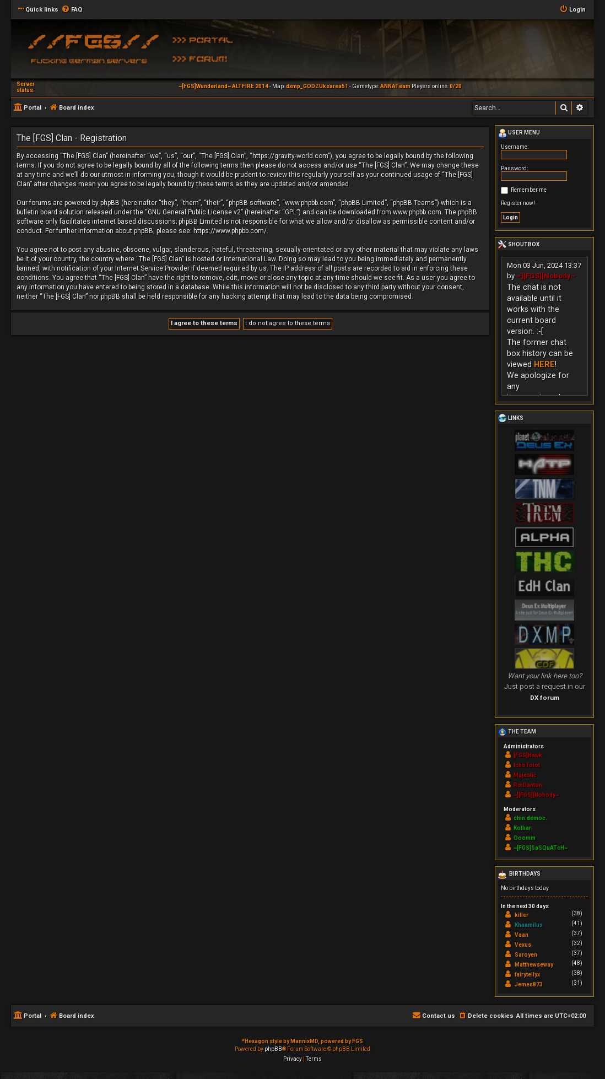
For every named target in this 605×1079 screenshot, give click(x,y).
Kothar (522, 828)
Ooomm (525, 838)
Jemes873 (529, 984)
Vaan (521, 935)
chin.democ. (530, 818)
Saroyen (526, 955)
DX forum (544, 698)
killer (521, 915)
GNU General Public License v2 (194, 212)
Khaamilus (529, 925)
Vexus (523, 945)
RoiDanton (528, 785)
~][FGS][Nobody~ (546, 276)
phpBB (273, 1049)
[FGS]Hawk (528, 755)
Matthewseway (534, 965)
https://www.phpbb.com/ (230, 231)
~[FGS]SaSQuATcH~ (541, 848)
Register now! (518, 203)
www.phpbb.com (417, 212)
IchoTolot (527, 765)
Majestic (525, 775)
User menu (519, 133)
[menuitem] (71, 10)
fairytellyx (527, 975)
